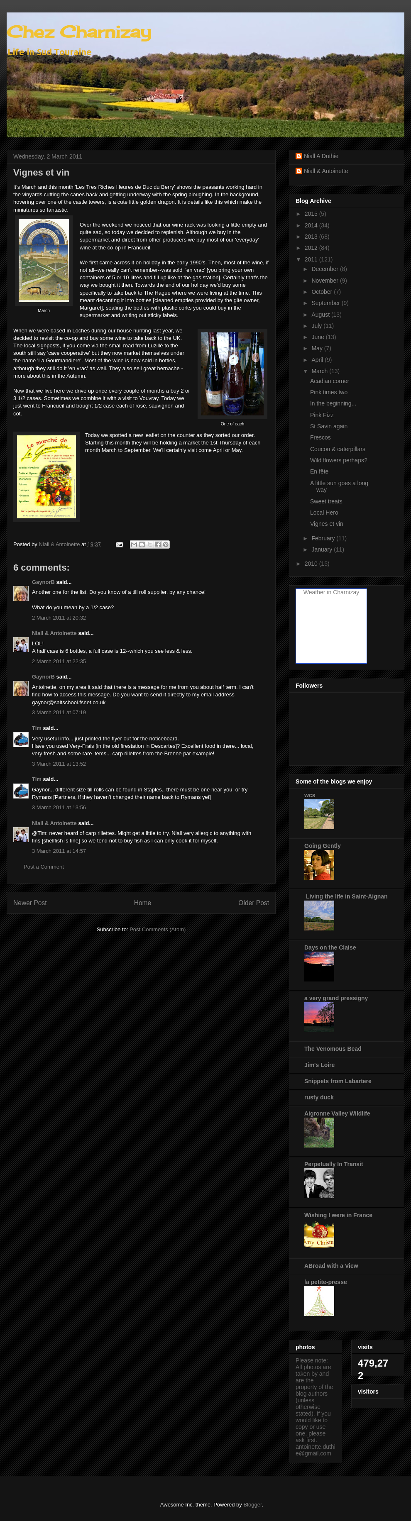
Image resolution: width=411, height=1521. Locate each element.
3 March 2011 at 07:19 (59, 712)
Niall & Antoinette (54, 633)
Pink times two (328, 392)
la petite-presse (325, 1282)
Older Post (253, 902)
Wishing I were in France (338, 1215)
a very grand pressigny (336, 998)
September (326, 303)
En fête (319, 471)
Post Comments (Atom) (158, 929)
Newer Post (30, 902)
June (318, 337)
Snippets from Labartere (338, 1081)
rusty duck (319, 1097)
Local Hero (324, 512)
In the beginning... (333, 403)
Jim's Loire (319, 1065)
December (325, 269)
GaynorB (43, 582)
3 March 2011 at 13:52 (59, 764)
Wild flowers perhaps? (338, 460)
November (325, 280)
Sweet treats (326, 501)
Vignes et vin (326, 523)
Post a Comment (44, 867)
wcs (309, 795)
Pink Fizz (322, 415)
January (322, 549)
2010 (312, 563)
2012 (312, 247)
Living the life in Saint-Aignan (346, 896)
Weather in (317, 592)
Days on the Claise (330, 947)
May (317, 348)
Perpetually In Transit (333, 1164)
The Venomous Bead (333, 1048)
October (322, 291)
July (317, 325)
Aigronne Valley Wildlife (337, 1113)
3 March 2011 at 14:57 (59, 851)
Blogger (252, 1504)
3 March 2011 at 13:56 (59, 807)
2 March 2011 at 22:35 (59, 661)
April (318, 359)
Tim (37, 728)
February (323, 538)
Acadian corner (329, 381)
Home (143, 902)
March (320, 371)
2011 (312, 259)
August (321, 314)
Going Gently (322, 845)
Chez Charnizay (79, 32)
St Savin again (328, 426)
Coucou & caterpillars (337, 449)
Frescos (320, 437)
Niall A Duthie (321, 156)
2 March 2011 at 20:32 (59, 618)
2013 (312, 236)
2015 (312, 213)
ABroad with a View (331, 1265)
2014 (312, 225)
